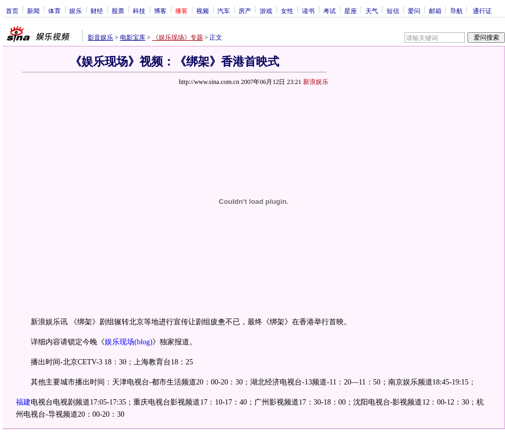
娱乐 (75, 10)
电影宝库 (132, 37)
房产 (244, 10)
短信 (393, 10)
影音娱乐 (100, 37)
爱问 (414, 10)
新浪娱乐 (315, 82)
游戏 (266, 10)
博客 (160, 10)
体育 (54, 10)
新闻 (33, 10)
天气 (371, 10)
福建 (23, 402)
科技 (139, 10)
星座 (350, 10)
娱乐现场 (119, 342)
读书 (308, 10)
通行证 (482, 10)
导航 (456, 10)
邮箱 (435, 10)
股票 (118, 10)
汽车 (223, 10)
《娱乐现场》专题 (177, 37)
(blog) (143, 342)
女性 (287, 10)
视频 (202, 10)
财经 (96, 10)
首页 (12, 10)
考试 (329, 10)
